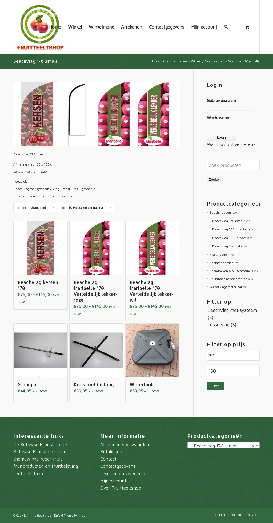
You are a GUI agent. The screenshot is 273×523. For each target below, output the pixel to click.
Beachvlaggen (220, 212)
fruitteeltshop (41, 515)
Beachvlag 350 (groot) (229, 238)
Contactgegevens (117, 466)
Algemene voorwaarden (124, 444)
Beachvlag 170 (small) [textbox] (222, 446)
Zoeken (215, 180)
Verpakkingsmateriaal (226, 287)
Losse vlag (218, 324)
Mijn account (113, 480)
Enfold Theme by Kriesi (70, 515)
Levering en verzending (124, 473)
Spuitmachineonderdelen (228, 279)
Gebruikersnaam (221, 100)
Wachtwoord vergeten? (231, 144)
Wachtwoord (218, 117)
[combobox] (223, 445)
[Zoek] (226, 27)
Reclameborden (222, 263)
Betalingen (111, 451)
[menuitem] (55, 27)
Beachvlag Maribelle (227, 246)
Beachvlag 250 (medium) (231, 229)
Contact (108, 459)
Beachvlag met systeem (232, 310)
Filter (215, 386)
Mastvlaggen (219, 255)
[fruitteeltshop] (40, 27)
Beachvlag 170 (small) (228, 221)
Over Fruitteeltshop (120, 488)
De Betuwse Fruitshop (36, 444)
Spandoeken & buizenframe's (231, 271)
